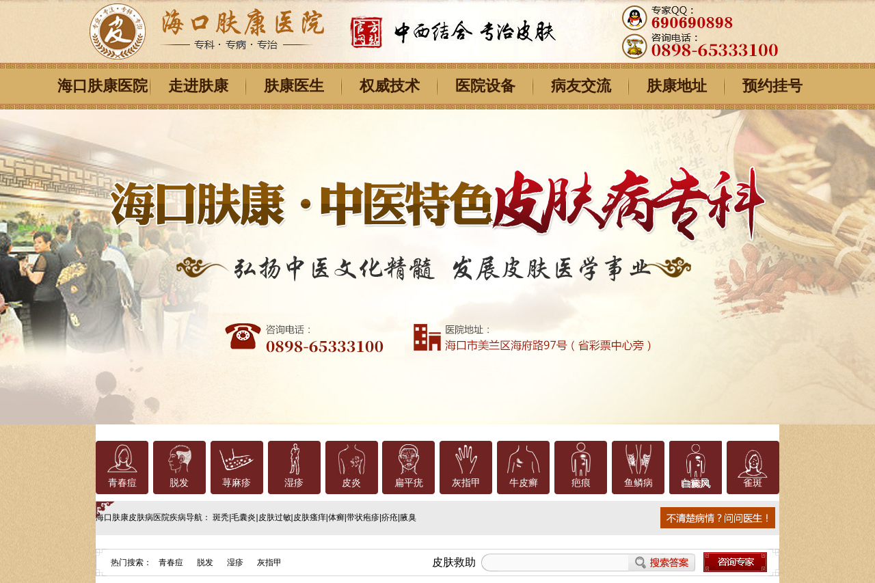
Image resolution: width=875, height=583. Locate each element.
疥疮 (389, 517)
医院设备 (485, 85)
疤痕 (581, 483)
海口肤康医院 (102, 85)
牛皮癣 (523, 483)
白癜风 (695, 483)
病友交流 (581, 85)
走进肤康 (198, 85)
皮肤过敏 (274, 517)
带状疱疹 (363, 517)
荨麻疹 (236, 483)
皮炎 (351, 483)
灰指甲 (466, 483)
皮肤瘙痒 (309, 517)
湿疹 (294, 483)
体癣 (336, 517)
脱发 (179, 483)
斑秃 (221, 517)
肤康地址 (677, 85)
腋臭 (408, 517)
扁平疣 (408, 483)
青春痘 (122, 483)
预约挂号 (772, 85)
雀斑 (752, 483)
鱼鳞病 (638, 483)
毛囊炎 (243, 517)
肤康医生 (294, 85)
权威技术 (390, 85)
